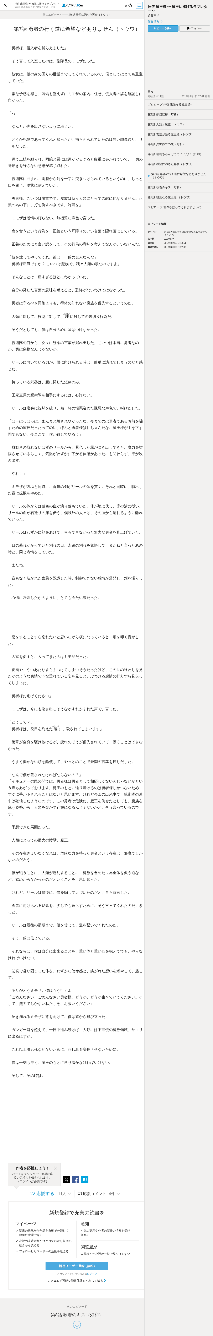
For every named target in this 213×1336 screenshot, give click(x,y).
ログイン (92, 1273)
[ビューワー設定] (129, 5)
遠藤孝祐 (153, 15)
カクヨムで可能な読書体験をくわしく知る (77, 1280)
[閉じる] (55, 1168)
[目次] (139, 5)
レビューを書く (163, 28)
